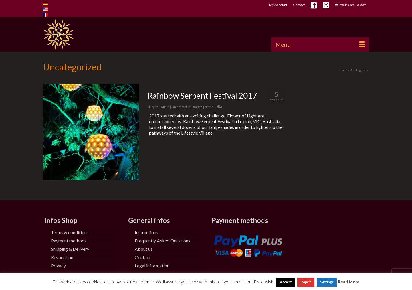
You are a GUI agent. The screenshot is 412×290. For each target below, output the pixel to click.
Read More (349, 281)
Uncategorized (203, 107)
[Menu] (320, 44)
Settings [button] (327, 282)
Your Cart (350, 5)
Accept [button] (286, 282)
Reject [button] (306, 282)
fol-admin (162, 107)
